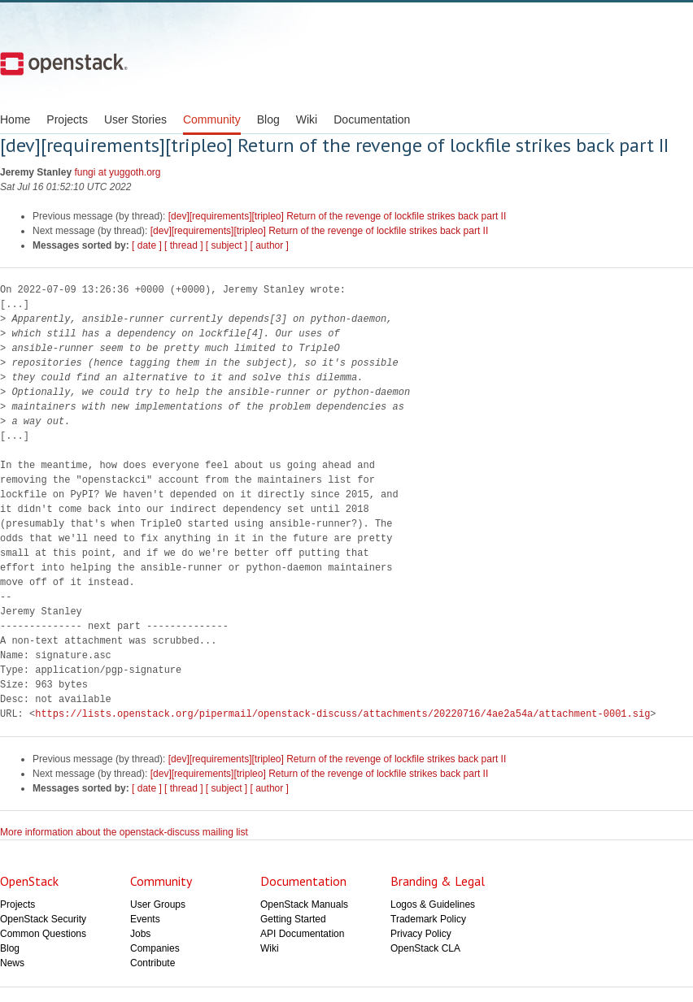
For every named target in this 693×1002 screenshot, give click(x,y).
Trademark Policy (428, 919)
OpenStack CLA (425, 948)
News (12, 963)
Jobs (140, 933)
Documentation (371, 119)
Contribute (152, 963)
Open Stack (64, 63)
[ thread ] (183, 245)
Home (15, 119)
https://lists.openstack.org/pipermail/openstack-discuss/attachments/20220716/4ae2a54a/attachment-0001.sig (342, 714)
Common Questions (43, 933)
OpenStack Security (43, 919)
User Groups (157, 904)
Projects (67, 119)
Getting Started (293, 919)
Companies (155, 948)
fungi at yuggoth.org (117, 172)
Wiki (306, 119)
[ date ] (147, 245)
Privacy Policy (420, 933)
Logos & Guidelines (432, 904)
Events (145, 919)
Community (212, 119)
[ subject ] (226, 245)
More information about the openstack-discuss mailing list (124, 832)
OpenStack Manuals (304, 904)
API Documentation (302, 933)
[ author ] (270, 245)
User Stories (135, 119)
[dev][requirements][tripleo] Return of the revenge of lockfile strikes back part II (337, 216)
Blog (268, 119)
